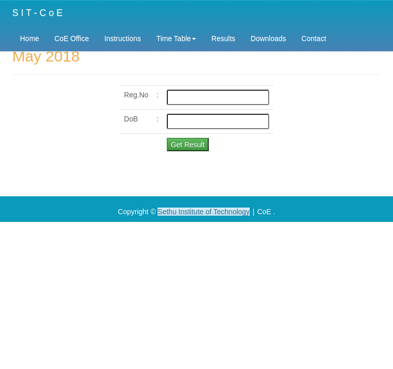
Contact (313, 38)
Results (223, 38)
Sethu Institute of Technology (204, 212)
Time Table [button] (176, 38)
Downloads (268, 38)
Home (29, 38)
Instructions (122, 38)
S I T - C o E (37, 13)
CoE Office (71, 38)
